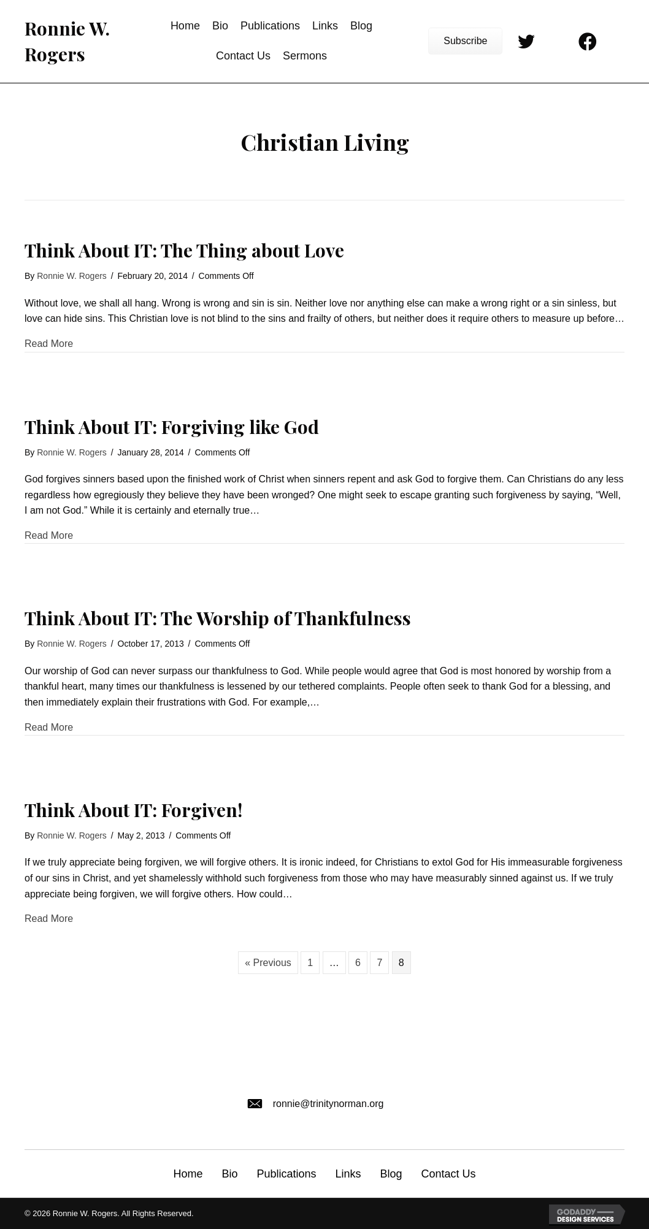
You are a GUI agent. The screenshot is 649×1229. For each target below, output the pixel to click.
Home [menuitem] (187, 1174)
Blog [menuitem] (391, 1174)
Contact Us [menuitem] (448, 1174)
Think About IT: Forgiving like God (172, 426)
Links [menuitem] (348, 1174)
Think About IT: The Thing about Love (184, 250)
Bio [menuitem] (229, 1174)
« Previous (268, 962)
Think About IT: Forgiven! (133, 809)
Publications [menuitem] (286, 1174)
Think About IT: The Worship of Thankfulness (218, 618)
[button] (465, 41)
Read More (49, 342)
